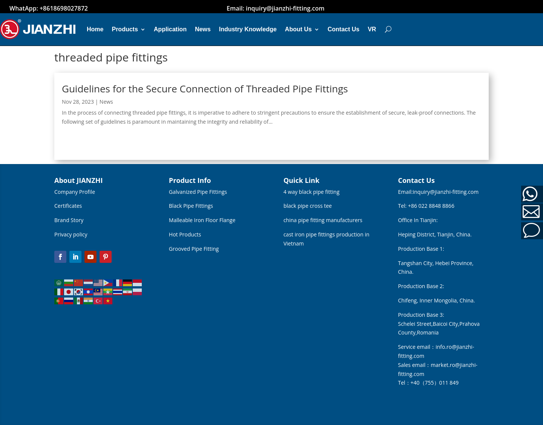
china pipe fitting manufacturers (323, 220)
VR (372, 29)
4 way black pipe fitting (312, 191)
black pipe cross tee (308, 205)
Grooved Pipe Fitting (194, 248)
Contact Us (343, 29)
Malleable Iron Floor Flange (202, 220)
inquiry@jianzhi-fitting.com (446, 191)
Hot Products (185, 234)
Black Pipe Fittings (191, 205)
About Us (298, 29)
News (203, 29)
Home (95, 29)
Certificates (68, 205)
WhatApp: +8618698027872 (48, 8)
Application (170, 29)
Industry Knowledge (248, 29)
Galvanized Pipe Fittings (198, 191)
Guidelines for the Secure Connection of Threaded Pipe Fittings (205, 88)
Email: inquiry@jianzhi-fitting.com (276, 8)
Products (125, 29)
